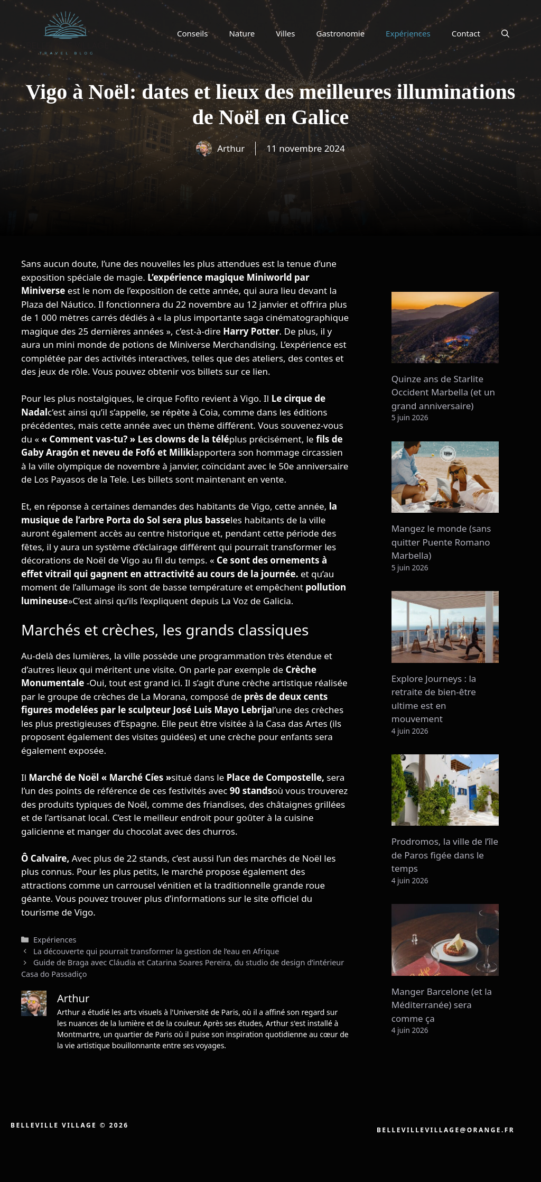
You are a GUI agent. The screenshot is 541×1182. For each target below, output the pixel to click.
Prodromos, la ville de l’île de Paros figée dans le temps (444, 854)
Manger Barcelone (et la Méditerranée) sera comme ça (441, 1004)
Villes (285, 33)
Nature (242, 33)
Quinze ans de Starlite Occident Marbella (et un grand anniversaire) (443, 392)
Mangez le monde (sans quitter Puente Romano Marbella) (441, 541)
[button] (505, 33)
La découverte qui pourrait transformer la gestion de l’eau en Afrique (156, 951)
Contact (466, 33)
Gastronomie (340, 33)
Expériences (408, 33)
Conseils (192, 33)
